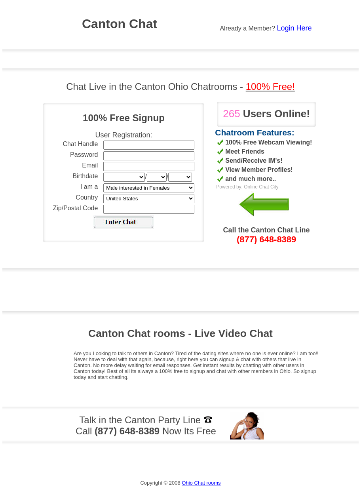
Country (87, 197)
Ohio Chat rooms (201, 483)
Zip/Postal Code (75, 208)
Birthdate (85, 176)
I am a (89, 186)
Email (90, 165)
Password (84, 154)
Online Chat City (261, 187)
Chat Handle (80, 144)
